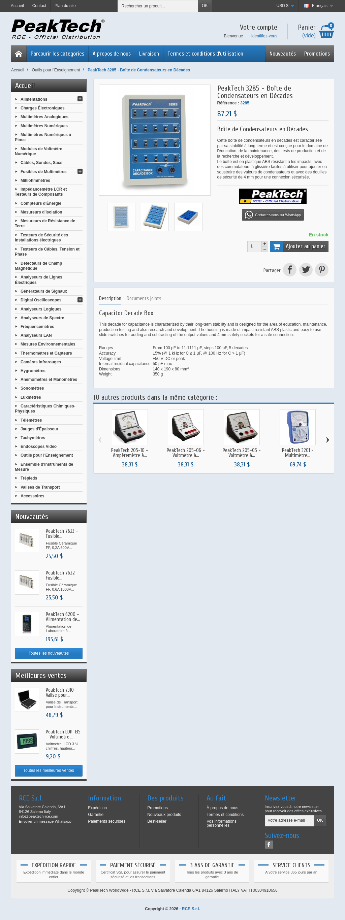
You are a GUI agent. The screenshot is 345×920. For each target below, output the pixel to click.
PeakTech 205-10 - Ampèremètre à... (129, 453)
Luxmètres (31, 397)
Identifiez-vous (264, 36)
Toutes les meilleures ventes (48, 770)
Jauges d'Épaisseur (39, 428)
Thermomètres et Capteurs (46, 353)
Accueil (25, 85)
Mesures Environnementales (48, 344)
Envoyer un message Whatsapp (45, 821)
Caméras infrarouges (41, 361)
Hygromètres (33, 370)
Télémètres (31, 420)
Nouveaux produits (164, 814)
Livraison (149, 54)
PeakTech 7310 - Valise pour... (61, 692)
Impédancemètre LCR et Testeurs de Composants (41, 192)
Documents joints (144, 298)
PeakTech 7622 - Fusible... (62, 575)
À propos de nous (112, 54)
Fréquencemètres (37, 326)
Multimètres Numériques (44, 125)
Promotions (317, 54)
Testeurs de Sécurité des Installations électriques (41, 238)
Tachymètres (33, 437)
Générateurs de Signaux (44, 291)
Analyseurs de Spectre (42, 317)
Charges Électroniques (43, 108)
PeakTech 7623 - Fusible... (62, 533)
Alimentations (34, 99)
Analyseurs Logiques (41, 308)
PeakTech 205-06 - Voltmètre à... (186, 453)
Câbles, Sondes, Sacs (41, 162)
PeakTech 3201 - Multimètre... (298, 453)
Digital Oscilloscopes (41, 300)
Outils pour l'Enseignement (47, 455)
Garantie (95, 814)
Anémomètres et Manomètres (49, 379)
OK (205, 5)
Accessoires (32, 495)
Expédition (97, 808)
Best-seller (156, 821)
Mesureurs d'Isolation (41, 212)
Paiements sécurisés (106, 821)
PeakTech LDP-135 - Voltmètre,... (63, 734)
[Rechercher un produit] (158, 6)
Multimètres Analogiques (44, 116)
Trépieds (29, 478)
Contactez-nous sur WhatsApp (273, 215)
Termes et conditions (225, 814)
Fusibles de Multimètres (44, 171)
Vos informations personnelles (222, 823)
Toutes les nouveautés (49, 653)
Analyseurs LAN (36, 335)
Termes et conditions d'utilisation (205, 54)
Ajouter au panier (297, 246)
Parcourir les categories (57, 54)
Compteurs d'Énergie (41, 203)
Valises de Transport (40, 487)
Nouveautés (283, 54)
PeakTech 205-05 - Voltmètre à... (242, 453)
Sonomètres (32, 388)
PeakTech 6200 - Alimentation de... (63, 617)
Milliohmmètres (35, 180)
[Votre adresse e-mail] (289, 820)
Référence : (228, 103)
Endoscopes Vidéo (39, 446)
